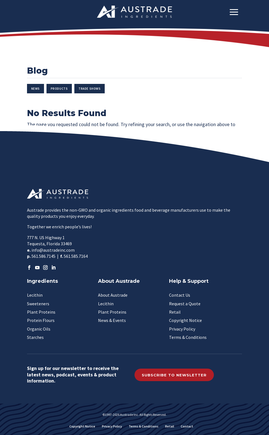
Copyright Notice (185, 320)
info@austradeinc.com (53, 250)
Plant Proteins (41, 312)
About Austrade (113, 295)
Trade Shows (90, 89)
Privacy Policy (182, 329)
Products (59, 89)
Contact (187, 426)
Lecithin (35, 295)
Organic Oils (38, 329)
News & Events (112, 320)
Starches (35, 337)
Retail (175, 312)
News (35, 89)
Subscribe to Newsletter (174, 375)
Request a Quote (184, 303)
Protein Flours (41, 320)
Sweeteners (38, 303)
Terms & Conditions (188, 337)
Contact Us (179, 295)
